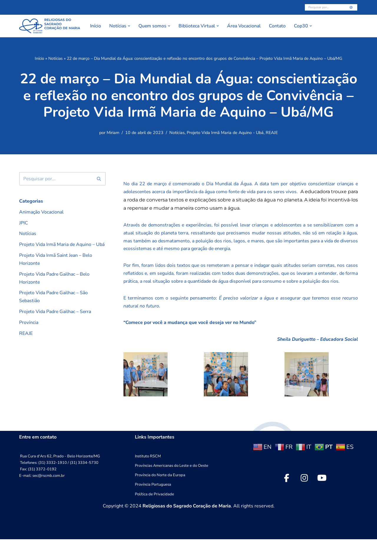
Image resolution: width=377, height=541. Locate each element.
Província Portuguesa (153, 486)
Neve (24, 533)
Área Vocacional (246, 26)
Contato (280, 26)
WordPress (66, 533)
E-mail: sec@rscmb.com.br (42, 477)
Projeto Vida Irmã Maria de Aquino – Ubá (62, 245)
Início (95, 26)
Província (28, 323)
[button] (129, 26)
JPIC (23, 223)
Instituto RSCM (148, 458)
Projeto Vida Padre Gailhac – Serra (55, 313)
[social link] (286, 479)
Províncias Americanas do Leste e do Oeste (171, 467)
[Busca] (324, 7)
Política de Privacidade (154, 496)
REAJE (272, 133)
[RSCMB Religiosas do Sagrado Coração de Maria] (49, 26)
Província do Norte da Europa (160, 477)
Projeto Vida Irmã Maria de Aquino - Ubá (225, 133)
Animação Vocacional (41, 212)
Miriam (113, 133)
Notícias (55, 58)
